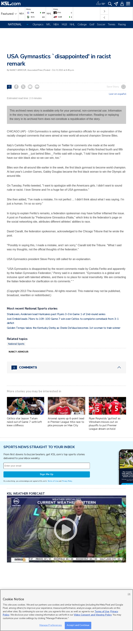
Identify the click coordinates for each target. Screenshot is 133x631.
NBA (56, 24)
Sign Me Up (46, 474)
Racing (122, 24)
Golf (91, 24)
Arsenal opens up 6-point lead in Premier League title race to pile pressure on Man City (66, 422)
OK (129, 594)
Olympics (38, 24)
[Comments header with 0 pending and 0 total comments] (66, 367)
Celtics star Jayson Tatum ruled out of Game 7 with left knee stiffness (24, 422)
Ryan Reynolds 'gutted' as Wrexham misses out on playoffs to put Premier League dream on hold (105, 424)
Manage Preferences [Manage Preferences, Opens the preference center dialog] (50, 625)
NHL (72, 24)
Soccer (101, 24)
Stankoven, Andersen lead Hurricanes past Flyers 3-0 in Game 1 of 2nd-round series (56, 314)
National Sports (16, 343)
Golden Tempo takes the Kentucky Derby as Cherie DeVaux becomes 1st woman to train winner (63, 328)
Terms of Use (53, 481)
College (82, 24)
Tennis (111, 24)
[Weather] (100, 3)
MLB (64, 24)
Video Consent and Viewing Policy (93, 614)
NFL (48, 24)
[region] (66, 610)
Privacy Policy (67, 481)
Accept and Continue (78, 625)
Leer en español (117, 94)
